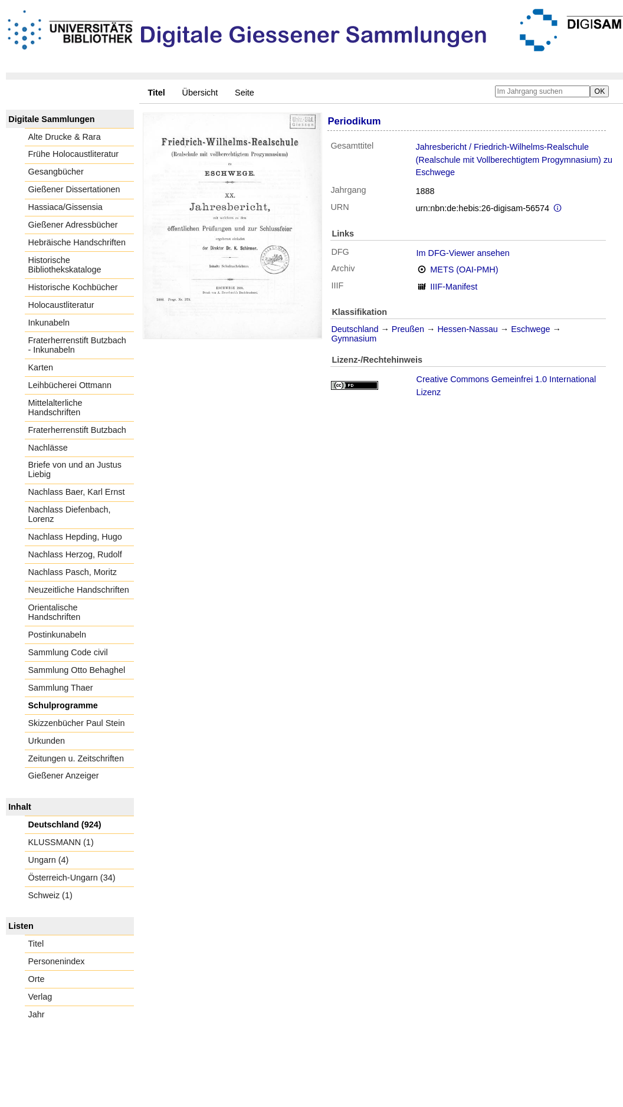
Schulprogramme (63, 705)
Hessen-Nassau (467, 329)
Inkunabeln (49, 322)
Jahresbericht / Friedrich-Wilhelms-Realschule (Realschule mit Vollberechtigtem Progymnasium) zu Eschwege (514, 159)
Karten (40, 367)
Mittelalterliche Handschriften (55, 407)
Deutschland (354, 329)
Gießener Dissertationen (74, 189)
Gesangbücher (56, 171)
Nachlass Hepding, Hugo (75, 536)
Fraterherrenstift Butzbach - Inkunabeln (77, 345)
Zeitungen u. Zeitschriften (76, 758)
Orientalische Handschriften (54, 612)
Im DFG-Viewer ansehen (463, 253)
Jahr (36, 1014)
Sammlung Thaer (60, 687)
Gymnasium (353, 338)
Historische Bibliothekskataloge (64, 264)
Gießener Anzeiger (63, 775)
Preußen (408, 329)
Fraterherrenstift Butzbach (77, 430)
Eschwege (530, 329)
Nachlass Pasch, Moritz (72, 572)
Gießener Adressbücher (73, 224)
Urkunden (46, 740)
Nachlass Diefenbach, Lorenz (69, 514)
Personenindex (56, 961)
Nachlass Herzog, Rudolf (75, 554)
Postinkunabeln (57, 634)
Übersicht (200, 92)
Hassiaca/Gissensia (65, 207)
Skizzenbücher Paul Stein (76, 723)
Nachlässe (48, 447)
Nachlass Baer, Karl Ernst (76, 492)
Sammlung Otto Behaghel (77, 670)
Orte (36, 979)
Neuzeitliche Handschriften (78, 589)
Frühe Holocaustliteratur (73, 154)
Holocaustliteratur (61, 305)
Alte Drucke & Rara (64, 137)
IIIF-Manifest (453, 286)
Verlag (40, 996)
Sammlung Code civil (68, 652)
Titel (36, 943)
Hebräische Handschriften (77, 242)
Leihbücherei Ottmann (70, 385)
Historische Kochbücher (73, 287)
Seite (244, 92)
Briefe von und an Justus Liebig (75, 469)
